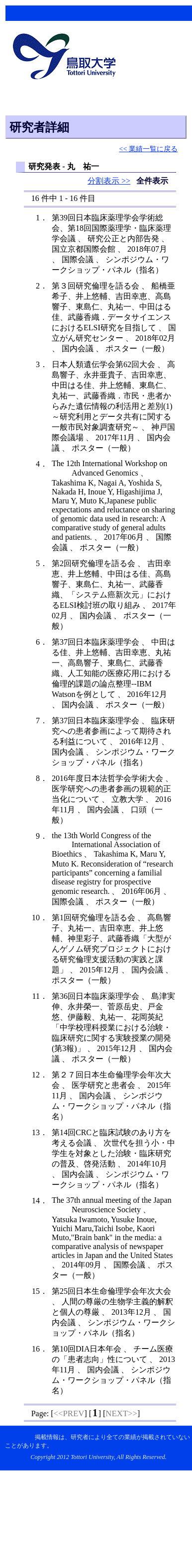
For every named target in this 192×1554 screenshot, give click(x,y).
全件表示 (152, 181)
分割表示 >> (109, 181)
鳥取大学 (67, 57)
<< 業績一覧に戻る (148, 149)
